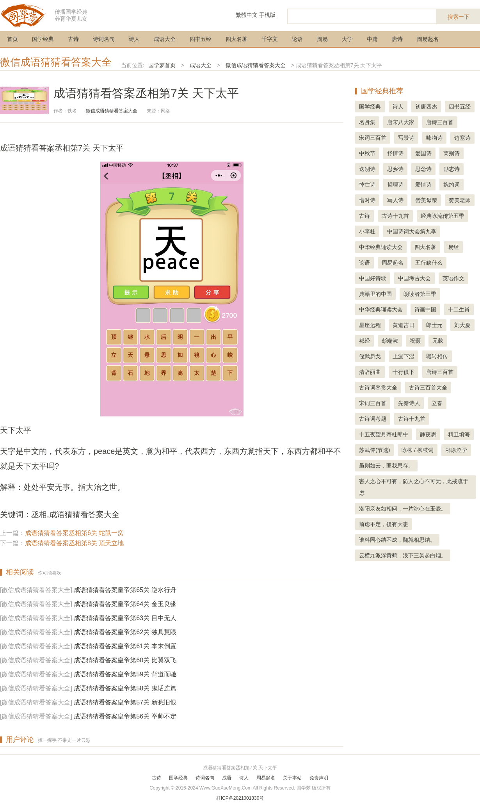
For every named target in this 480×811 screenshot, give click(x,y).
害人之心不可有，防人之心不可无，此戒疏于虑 (413, 487)
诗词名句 (104, 39)
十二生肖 (459, 309)
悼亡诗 (367, 184)
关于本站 (292, 778)
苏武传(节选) (374, 450)
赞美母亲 (426, 200)
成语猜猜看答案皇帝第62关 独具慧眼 (125, 632)
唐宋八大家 (400, 122)
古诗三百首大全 (428, 387)
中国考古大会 (414, 278)
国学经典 (43, 39)
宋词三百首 (372, 138)
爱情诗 (423, 184)
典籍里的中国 (375, 294)
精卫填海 (459, 434)
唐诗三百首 (439, 122)
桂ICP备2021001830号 (240, 798)
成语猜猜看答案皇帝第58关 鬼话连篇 (125, 688)
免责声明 (318, 778)
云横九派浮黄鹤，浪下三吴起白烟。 (402, 555)
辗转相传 (437, 356)
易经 (453, 247)
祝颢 (415, 341)
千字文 (269, 39)
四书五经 (201, 39)
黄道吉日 (403, 325)
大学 (347, 39)
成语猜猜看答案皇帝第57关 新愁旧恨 (125, 702)
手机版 (267, 15)
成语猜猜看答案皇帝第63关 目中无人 (125, 618)
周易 (322, 39)
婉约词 (451, 184)
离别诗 (451, 153)
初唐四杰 (426, 106)
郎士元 (434, 325)
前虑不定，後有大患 (383, 524)
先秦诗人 (409, 403)
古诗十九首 (395, 216)
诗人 (134, 39)
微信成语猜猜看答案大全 (56, 62)
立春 (437, 403)
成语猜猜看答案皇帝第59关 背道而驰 (125, 674)
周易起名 (428, 39)
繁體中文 (247, 15)
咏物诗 (434, 138)
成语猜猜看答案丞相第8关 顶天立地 (74, 543)
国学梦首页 (162, 65)
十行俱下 (403, 372)
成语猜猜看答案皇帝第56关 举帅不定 (125, 716)
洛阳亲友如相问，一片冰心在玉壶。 (402, 508)
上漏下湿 (403, 356)
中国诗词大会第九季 (411, 231)
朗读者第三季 (420, 294)
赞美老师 (460, 200)
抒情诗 (395, 153)
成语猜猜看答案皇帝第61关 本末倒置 (125, 646)
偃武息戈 (370, 356)
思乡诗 (395, 169)
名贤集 (367, 122)
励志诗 (451, 169)
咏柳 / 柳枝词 (418, 450)
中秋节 (367, 153)
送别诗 (367, 169)
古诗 (73, 39)
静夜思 (428, 434)
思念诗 (423, 169)
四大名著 (236, 39)
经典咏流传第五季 (442, 216)
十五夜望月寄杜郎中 (383, 434)
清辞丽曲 (370, 372)
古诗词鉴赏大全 (378, 387)
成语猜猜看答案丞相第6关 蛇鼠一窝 (74, 533)
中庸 (372, 39)
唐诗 (397, 39)
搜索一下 (458, 17)
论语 (297, 39)
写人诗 (395, 200)
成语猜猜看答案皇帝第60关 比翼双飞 (125, 660)
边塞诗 (462, 138)
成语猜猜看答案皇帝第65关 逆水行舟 (125, 590)
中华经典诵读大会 (381, 247)
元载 (437, 341)
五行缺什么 (429, 263)
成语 (226, 778)
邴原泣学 (456, 450)
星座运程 (370, 325)
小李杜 (367, 231)
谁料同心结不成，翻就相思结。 (397, 540)
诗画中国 (425, 309)
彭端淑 (390, 341)
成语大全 (165, 39)
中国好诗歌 (372, 278)
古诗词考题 (372, 419)
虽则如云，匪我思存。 (386, 465)
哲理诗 (395, 184)
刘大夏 (462, 325)
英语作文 (453, 278)
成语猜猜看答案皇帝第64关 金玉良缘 (125, 604)
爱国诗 (423, 153)
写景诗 (406, 138)
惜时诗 (367, 200)
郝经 (364, 341)
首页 (12, 39)
